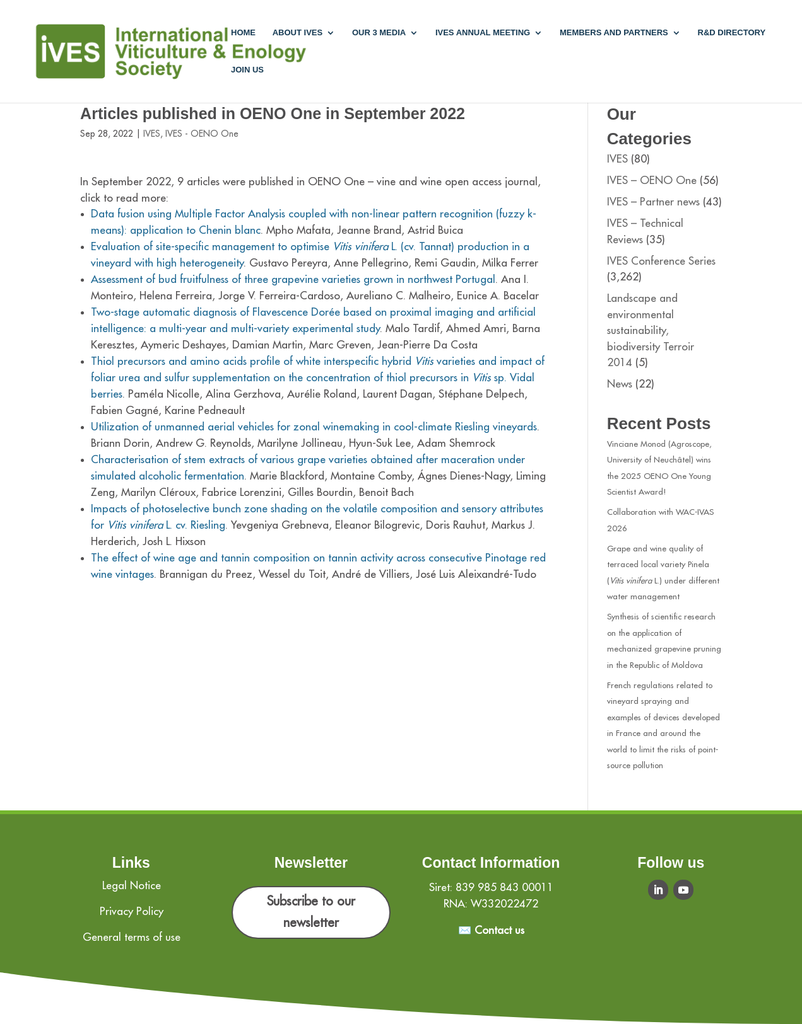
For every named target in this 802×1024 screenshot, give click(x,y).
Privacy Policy (131, 911)
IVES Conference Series (661, 261)
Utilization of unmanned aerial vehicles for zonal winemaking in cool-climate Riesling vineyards (314, 427)
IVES (151, 133)
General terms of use (131, 937)
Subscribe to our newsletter (311, 912)
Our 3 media (379, 32)
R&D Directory (732, 32)
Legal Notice (131, 885)
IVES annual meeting (482, 32)
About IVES (297, 32)
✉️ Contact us (491, 930)
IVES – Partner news (653, 202)
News (619, 384)
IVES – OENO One (652, 180)
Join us (247, 70)
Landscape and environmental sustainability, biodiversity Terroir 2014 (650, 330)
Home (243, 32)
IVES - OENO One (202, 133)
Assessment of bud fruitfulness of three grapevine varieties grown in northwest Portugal (293, 279)
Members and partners (614, 32)
